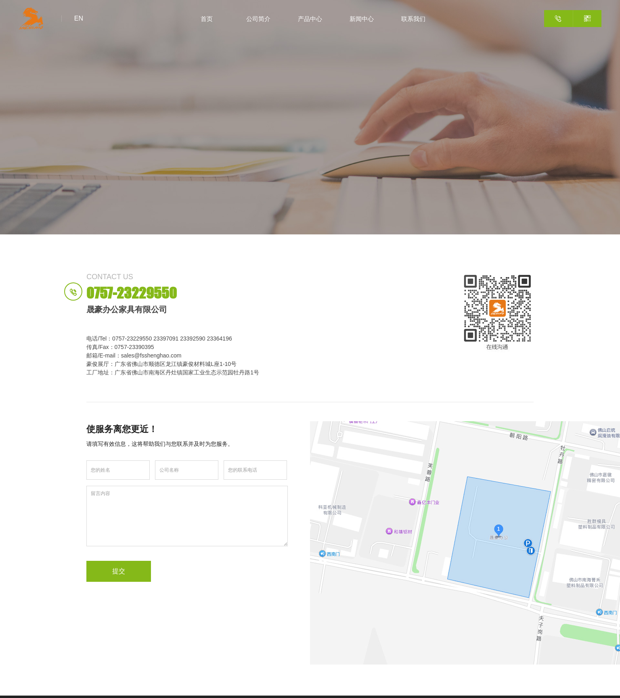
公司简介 (258, 18)
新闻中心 (362, 18)
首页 (207, 18)
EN (78, 18)
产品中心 (310, 18)
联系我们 (413, 18)
